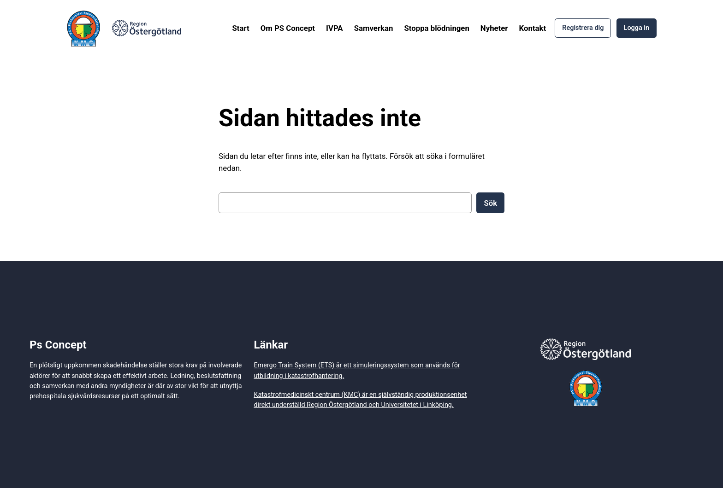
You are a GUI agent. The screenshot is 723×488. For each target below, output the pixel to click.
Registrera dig (583, 28)
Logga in (636, 28)
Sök (490, 203)
